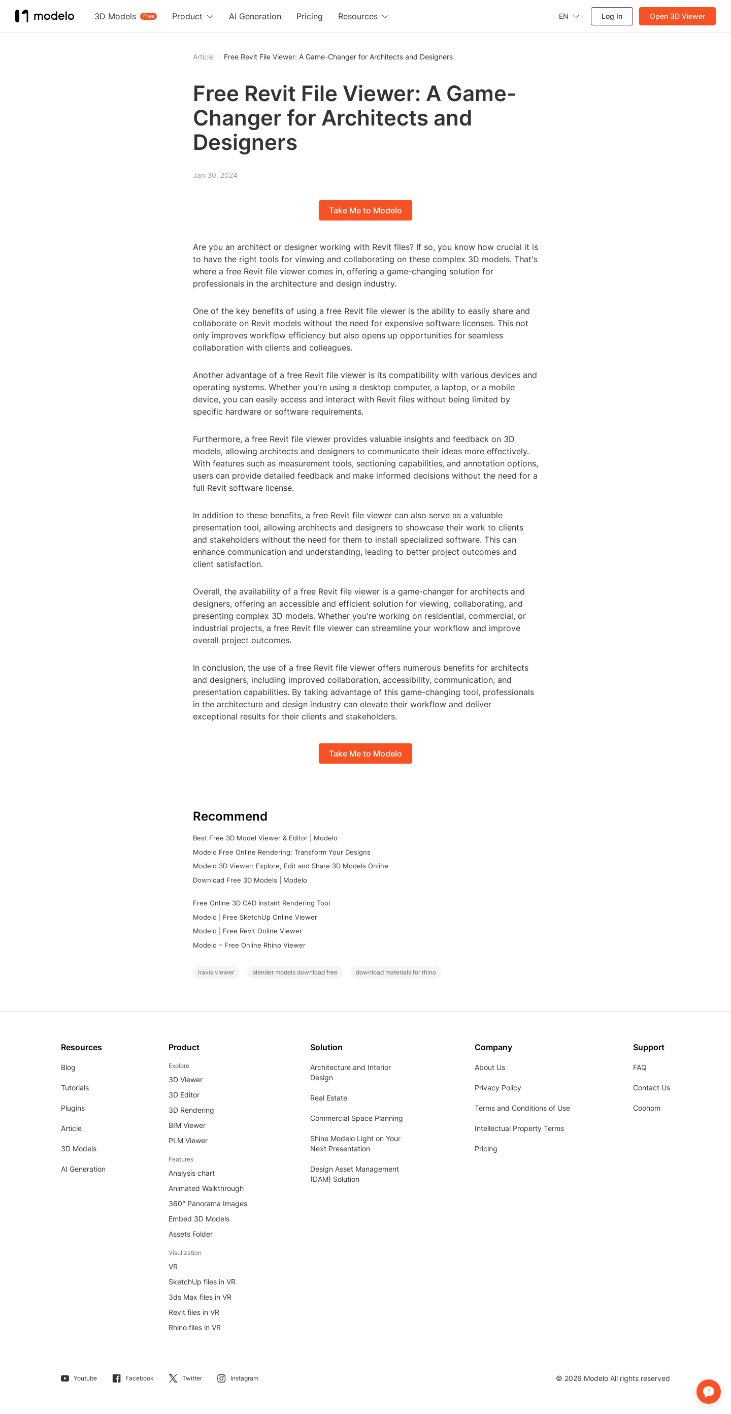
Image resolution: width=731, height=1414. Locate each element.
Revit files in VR (194, 1312)
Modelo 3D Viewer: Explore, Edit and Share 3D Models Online (290, 866)
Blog (68, 1067)
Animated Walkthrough (206, 1188)
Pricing (486, 1148)
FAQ (640, 1067)
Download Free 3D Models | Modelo (250, 880)
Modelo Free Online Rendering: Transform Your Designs (282, 852)
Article (71, 1128)
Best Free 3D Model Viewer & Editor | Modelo (265, 838)
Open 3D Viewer (677, 16)
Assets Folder (191, 1234)
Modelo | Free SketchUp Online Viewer (255, 917)
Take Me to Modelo (365, 210)
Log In (612, 16)
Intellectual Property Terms (519, 1128)
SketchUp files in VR (202, 1281)
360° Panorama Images (208, 1203)
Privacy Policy (498, 1087)
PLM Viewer (188, 1140)
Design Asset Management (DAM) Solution (354, 1174)
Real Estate (328, 1097)
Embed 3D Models (199, 1218)
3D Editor (184, 1094)
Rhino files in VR (195, 1327)
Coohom (646, 1108)
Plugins (73, 1108)
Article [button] (203, 57)
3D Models (78, 1148)
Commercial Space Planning (356, 1118)
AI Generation (83, 1169)
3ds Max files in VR (200, 1297)
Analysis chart (192, 1173)
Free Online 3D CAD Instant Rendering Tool (261, 903)
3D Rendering (191, 1110)
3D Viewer (186, 1079)
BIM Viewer (187, 1125)
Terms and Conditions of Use (522, 1108)
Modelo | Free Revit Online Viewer (247, 931)
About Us (490, 1067)
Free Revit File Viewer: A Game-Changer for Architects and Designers (338, 57)
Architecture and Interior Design (350, 1072)
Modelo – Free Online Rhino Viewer (249, 945)
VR (173, 1266)
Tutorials (75, 1087)
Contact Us (651, 1087)
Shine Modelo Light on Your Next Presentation (355, 1143)
